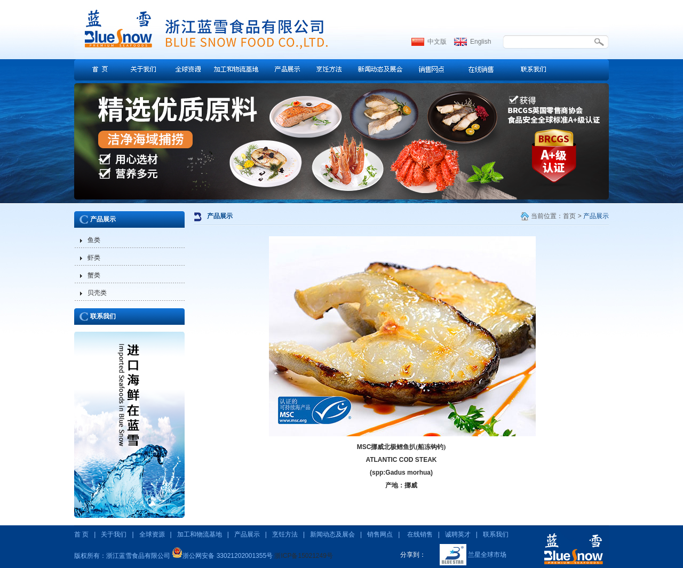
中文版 (437, 41)
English (480, 41)
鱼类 (94, 240)
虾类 (94, 257)
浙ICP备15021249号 (303, 555)
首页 (569, 216)
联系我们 (103, 316)
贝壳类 (97, 293)
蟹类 (94, 275)
